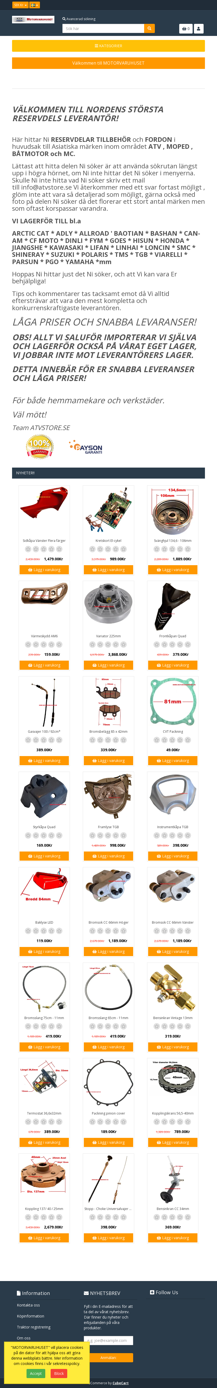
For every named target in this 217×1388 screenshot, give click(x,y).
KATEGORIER (108, 45)
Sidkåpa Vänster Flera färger (44, 540)
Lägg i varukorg (44, 569)
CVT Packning (173, 731)
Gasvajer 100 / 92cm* (44, 731)
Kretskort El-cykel (108, 540)
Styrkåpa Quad (44, 827)
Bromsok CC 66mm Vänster (173, 922)
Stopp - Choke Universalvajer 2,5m (109, 1208)
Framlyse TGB (108, 827)
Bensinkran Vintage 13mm (173, 1018)
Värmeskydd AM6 (44, 636)
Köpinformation (30, 1316)
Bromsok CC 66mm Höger (109, 922)
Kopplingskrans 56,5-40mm (173, 1113)
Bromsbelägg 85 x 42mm (108, 731)
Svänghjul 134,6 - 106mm (173, 540)
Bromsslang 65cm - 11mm (108, 1018)
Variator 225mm (108, 636)
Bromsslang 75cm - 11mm (44, 1018)
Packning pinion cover (108, 1113)
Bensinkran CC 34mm (173, 1208)
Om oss (24, 1338)
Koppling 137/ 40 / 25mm (44, 1208)
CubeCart (121, 1383)
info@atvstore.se (46, 187)
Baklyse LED (44, 922)
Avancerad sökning (78, 19)
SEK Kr (20, 5)
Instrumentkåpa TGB (172, 827)
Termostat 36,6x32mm (44, 1113)
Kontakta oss (28, 1305)
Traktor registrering (33, 1327)
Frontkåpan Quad (172, 636)
